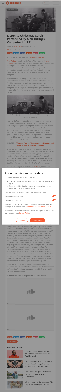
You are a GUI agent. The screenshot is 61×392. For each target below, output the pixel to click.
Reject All (22, 220)
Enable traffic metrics (13, 200)
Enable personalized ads (14, 196)
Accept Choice (37, 220)
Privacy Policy (24, 213)
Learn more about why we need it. (38, 207)
